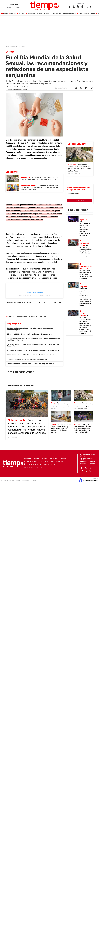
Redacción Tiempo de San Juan (20, 87)
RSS (41, 468)
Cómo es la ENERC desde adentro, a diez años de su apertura (29, 334)
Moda (93, 13)
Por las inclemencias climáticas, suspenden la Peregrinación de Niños (33, 350)
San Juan (22, 13)
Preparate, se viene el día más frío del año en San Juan (27, 359)
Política (13, 13)
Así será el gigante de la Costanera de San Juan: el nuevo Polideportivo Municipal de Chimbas (33, 339)
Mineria (5, 13)
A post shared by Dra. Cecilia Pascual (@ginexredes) (34, 295)
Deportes (31, 13)
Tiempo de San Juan (12, 46)
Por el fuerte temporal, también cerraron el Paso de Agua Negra (30, 355)
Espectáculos (84, 13)
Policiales (57, 13)
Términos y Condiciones (31, 468)
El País (39, 13)
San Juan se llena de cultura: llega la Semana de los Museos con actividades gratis (30, 329)
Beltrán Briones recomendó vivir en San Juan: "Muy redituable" (30, 364)
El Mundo (47, 13)
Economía (27, 459)
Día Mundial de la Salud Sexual (26, 317)
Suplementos (48, 464)
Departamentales (69, 13)
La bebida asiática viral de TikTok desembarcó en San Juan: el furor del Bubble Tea (33, 345)
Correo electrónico (73, 194)
